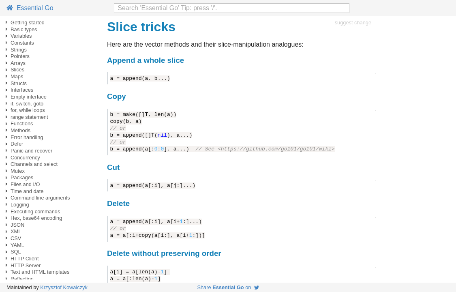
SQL (16, 252)
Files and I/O (25, 184)
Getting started (28, 22)
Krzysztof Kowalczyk (64, 287)
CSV (16, 238)
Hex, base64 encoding (36, 218)
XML (16, 231)
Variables (21, 36)
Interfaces (22, 90)
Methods (20, 130)
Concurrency (25, 158)
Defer (17, 144)
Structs (19, 83)
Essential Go (30, 7)
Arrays (18, 63)
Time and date (27, 191)
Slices (17, 70)
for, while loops (28, 110)
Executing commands (35, 211)
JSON (17, 225)
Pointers (20, 56)
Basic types (24, 29)
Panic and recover (31, 151)
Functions (22, 123)
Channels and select (34, 164)
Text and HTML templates (40, 272)
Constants (22, 43)
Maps (17, 76)
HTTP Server (26, 265)
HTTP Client (25, 259)
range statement (29, 117)
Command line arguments (40, 198)
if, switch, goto (27, 104)
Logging (20, 205)
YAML (17, 245)
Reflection (22, 279)
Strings (19, 50)
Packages (22, 177)
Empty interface (29, 97)
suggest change (353, 22)
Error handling (27, 137)
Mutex (18, 171)
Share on (228, 287)
